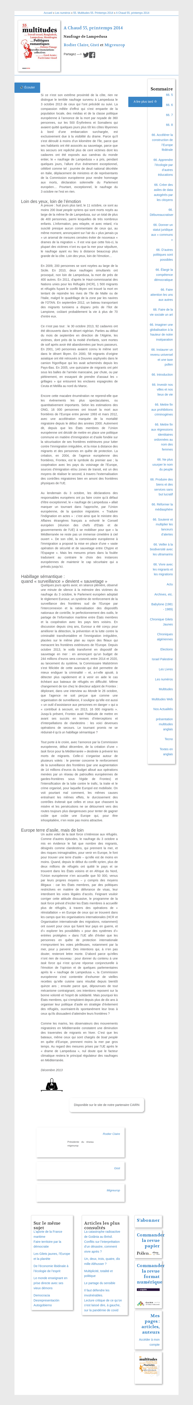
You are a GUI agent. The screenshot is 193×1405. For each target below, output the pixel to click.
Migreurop (114, 45)
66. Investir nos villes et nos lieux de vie (162, 389)
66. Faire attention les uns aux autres (161, 294)
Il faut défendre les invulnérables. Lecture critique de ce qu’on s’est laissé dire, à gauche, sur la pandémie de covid (103, 1300)
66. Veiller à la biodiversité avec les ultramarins (161, 549)
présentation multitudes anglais (164, 724)
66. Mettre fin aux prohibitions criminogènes (162, 409)
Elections (166, 649)
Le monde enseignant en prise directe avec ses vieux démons (50, 1283)
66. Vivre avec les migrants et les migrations (163, 569)
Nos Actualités (163, 709)
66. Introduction (162, 374)
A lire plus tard (145, 101)
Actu (170, 584)
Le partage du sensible (99, 1283)
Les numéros (62, 12)
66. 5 (169, 95)
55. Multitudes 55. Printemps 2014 (93, 12)
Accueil (48, 12)
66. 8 (169, 125)
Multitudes (166, 689)
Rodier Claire (76, 45)
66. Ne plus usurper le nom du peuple (162, 464)
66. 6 (169, 105)
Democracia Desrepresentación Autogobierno (46, 1300)
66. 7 (169, 115)
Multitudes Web (162, 699)
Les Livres (166, 669)
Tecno (169, 739)
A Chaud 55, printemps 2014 (132, 12)
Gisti (94, 45)
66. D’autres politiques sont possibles (163, 255)
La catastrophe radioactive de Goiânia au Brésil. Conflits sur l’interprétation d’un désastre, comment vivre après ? (102, 1241)
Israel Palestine (162, 659)
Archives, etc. (163, 594)
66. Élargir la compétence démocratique (163, 275)
